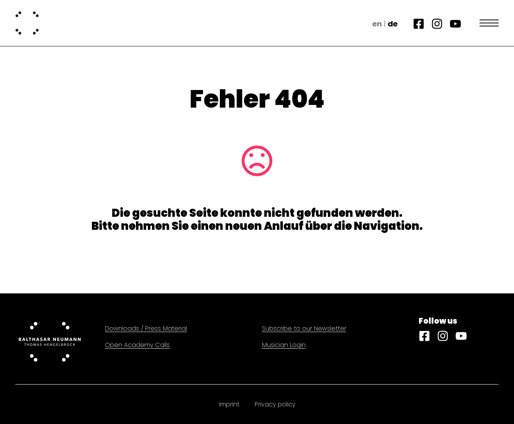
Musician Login (284, 345)
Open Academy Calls (137, 345)
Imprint (229, 404)
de (393, 23)
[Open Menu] (489, 23)
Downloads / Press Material (146, 328)
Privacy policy (275, 404)
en (377, 23)
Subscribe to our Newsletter (304, 328)
